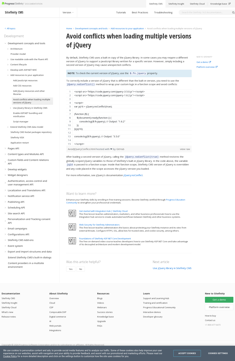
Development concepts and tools (91, 28)
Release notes (9, 314)
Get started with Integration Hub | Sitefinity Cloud (103, 209)
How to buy (210, 313)
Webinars (102, 305)
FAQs (99, 323)
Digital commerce (57, 314)
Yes (71, 267)
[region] (129, 117)
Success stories (105, 310)
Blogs (100, 296)
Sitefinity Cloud (9, 305)
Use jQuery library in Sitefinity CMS (172, 266)
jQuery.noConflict (133, 173)
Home (69, 28)
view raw (185, 148)
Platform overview (207, 67)
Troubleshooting (163, 12)
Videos (100, 300)
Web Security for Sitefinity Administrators (99, 222)
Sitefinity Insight (9, 300)
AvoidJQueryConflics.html (82, 148)
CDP (51, 305)
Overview (54, 296)
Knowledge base (105, 314)
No (80, 267)
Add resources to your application (127, 28)
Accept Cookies (187, 353)
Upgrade (101, 319)
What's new (7, 310)
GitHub (120, 148)
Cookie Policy (10, 356)
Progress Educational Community (159, 305)
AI (50, 319)
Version (68, 12)
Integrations (55, 328)
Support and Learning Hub (156, 296)
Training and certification (155, 300)
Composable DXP (57, 310)
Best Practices (140, 12)
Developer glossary (152, 314)
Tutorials (121, 12)
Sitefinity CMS (8, 296)
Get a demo (204, 62)
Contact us (210, 318)
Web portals (55, 323)
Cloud (52, 300)
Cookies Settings (218, 353)
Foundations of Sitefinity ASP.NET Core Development (105, 236)
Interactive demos (152, 310)
